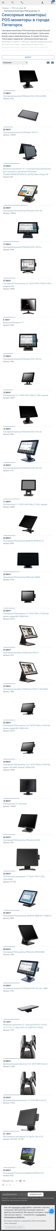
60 (24, 1181)
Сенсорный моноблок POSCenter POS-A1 (21, 653)
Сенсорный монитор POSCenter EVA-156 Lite (22, 468)
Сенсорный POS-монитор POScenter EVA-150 (22, 211)
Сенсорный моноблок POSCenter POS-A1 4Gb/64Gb (25, 689)
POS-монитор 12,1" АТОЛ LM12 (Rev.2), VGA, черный (25, 395)
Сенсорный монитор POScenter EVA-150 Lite (22, 432)
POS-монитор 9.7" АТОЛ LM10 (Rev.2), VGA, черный (25, 504)
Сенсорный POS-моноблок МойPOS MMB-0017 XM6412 (27, 916)
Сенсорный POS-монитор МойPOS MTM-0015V (23, 1173)
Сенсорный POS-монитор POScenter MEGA (21, 577)
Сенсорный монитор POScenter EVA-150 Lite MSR (24, 96)
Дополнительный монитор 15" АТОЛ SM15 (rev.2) (24, 1100)
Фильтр (28, 57)
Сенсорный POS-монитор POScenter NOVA (21, 840)
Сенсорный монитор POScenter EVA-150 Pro (22, 359)
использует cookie (19, 1207)
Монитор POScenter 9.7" (13, 323)
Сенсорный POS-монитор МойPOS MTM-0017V (23, 541)
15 (16, 1181)
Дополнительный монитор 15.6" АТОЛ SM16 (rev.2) (25, 1064)
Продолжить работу (14, 1227)
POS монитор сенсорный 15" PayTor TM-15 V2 (23, 1137)
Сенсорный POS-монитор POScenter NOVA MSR (23, 952)
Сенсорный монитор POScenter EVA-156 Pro (22, 247)
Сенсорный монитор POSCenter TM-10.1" (21, 132)
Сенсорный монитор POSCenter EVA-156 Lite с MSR (25, 988)
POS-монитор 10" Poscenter (15, 804)
